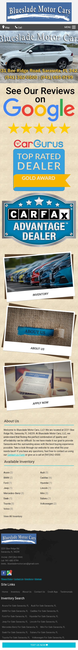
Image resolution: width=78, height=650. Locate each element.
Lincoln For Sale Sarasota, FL (44, 622)
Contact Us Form (16, 454)
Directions (29, 579)
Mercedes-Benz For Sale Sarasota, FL (20, 627)
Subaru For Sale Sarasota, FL (44, 632)
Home (5, 592)
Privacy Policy (7, 579)
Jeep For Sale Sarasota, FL (15, 622)
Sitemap (38, 579)
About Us (27, 592)
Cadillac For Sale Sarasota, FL (44, 611)
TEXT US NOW (39, 645)
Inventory (15, 592)
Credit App (53, 592)
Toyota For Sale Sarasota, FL (16, 637)
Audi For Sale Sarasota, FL (43, 606)
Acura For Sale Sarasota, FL (15, 606)
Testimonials (66, 592)
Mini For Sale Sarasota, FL (52, 627)
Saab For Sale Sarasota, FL (15, 632)
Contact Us (18, 579)
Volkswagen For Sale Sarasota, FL (48, 637)
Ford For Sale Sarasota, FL (14, 616)
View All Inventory (13, 516)
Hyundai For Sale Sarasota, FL (44, 616)
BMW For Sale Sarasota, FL (15, 611)
